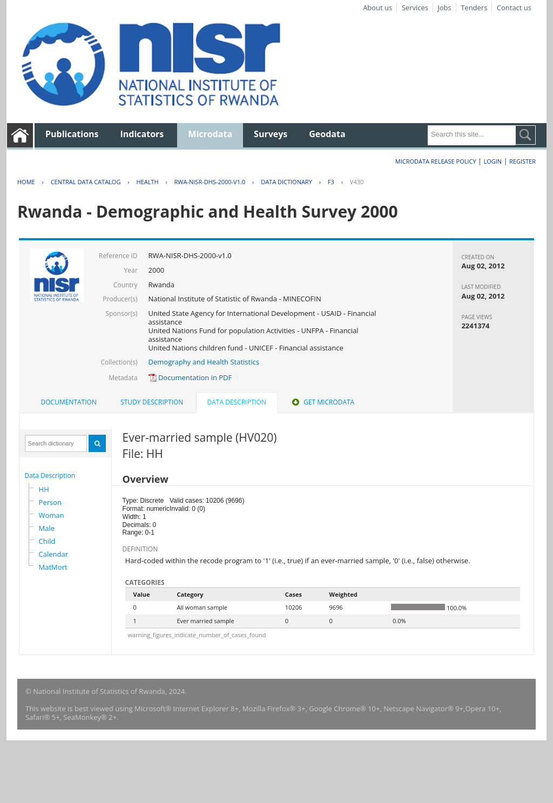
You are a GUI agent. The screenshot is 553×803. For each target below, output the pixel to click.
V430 (356, 182)
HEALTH (147, 182)
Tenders (474, 7)
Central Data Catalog (86, 182)
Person (50, 502)
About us (377, 7)
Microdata (210, 134)
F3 (331, 182)
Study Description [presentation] (151, 402)
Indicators (142, 134)
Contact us (514, 7)
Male (47, 528)
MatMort (53, 567)
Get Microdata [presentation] (322, 402)
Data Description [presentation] (236, 402)
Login (492, 161)
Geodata (327, 134)
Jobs (444, 7)
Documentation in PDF (190, 377)
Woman (51, 515)
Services (415, 7)
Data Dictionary (286, 182)
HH (44, 489)
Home (26, 182)
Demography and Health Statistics (204, 362)
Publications (72, 134)
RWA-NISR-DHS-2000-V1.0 (210, 182)
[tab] (69, 402)
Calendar (53, 554)
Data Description (50, 475)
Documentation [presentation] (69, 402)
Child (47, 541)
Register (522, 161)
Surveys (270, 134)
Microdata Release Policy (435, 161)
